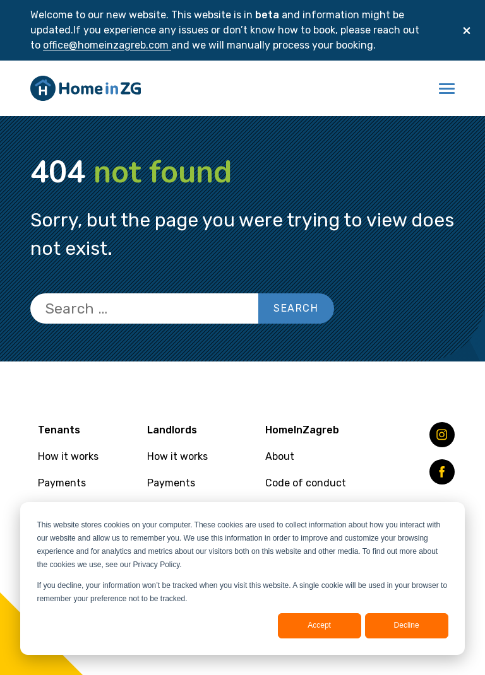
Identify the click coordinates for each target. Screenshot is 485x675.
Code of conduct (305, 483)
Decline (406, 625)
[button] (447, 88)
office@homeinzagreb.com (107, 45)
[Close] (466, 30)
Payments (62, 483)
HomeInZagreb (302, 430)
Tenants (59, 430)
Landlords (172, 430)
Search (296, 308)
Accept (319, 625)
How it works (68, 456)
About (279, 456)
